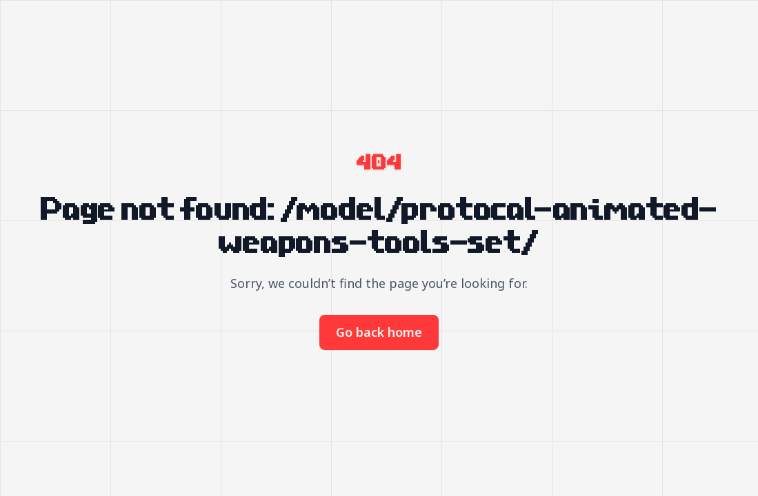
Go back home (379, 332)
